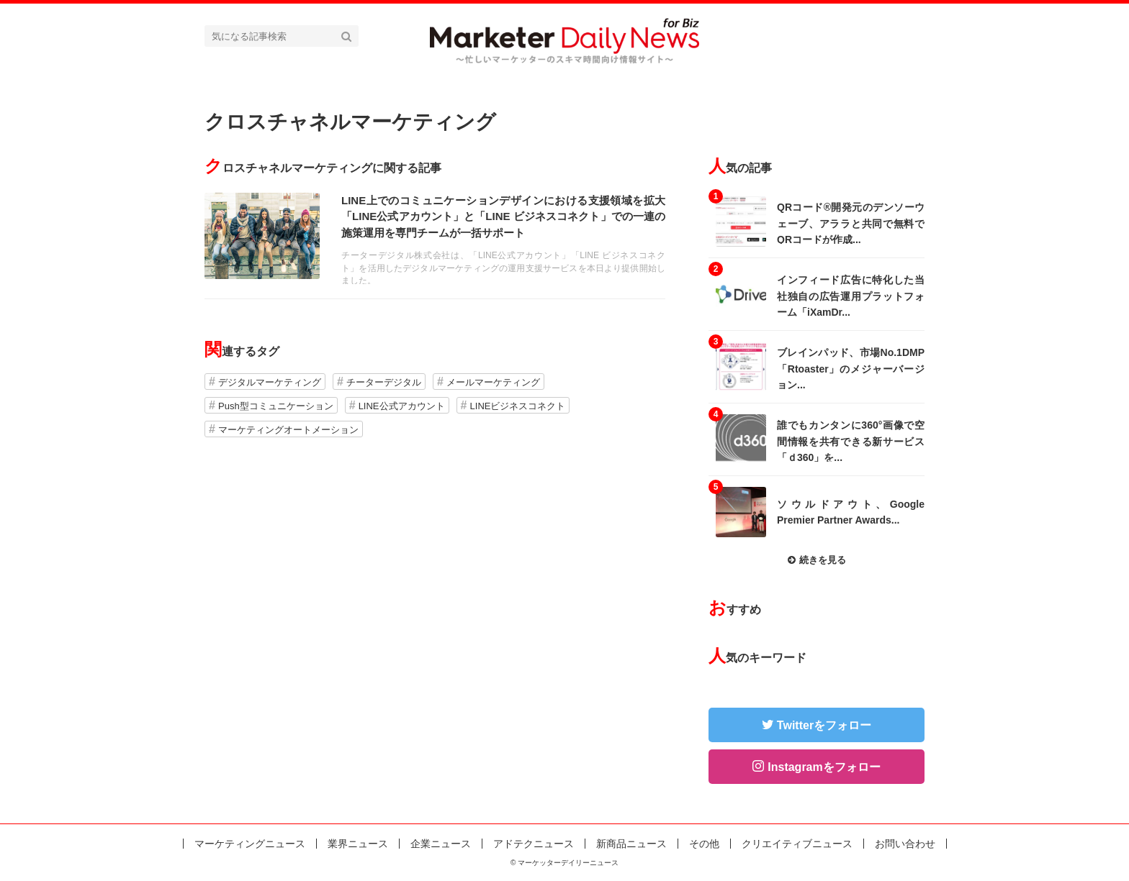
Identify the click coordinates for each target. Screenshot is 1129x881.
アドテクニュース (533, 844)
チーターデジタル (383, 382)
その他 (704, 844)
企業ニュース (440, 844)
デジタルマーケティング (269, 382)
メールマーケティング (493, 382)
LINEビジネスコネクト (518, 406)
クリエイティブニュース (797, 844)
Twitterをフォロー (824, 725)
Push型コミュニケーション (275, 406)
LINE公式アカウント (402, 406)
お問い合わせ (905, 844)
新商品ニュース (631, 844)
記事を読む (434, 238)
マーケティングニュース (249, 844)
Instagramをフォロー (824, 767)
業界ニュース (358, 844)
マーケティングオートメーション (288, 429)
